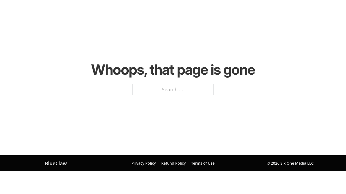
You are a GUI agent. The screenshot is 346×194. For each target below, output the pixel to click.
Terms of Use (203, 163)
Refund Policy (173, 163)
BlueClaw (56, 163)
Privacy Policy (143, 163)
